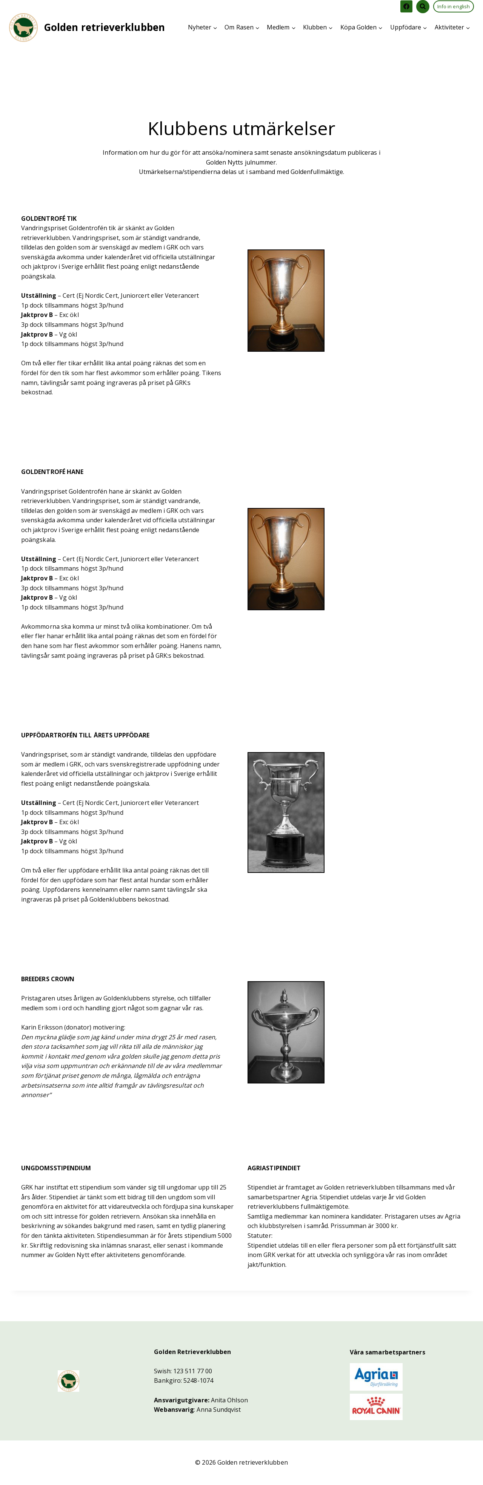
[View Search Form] (422, 6)
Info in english (453, 6)
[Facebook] (406, 6)
